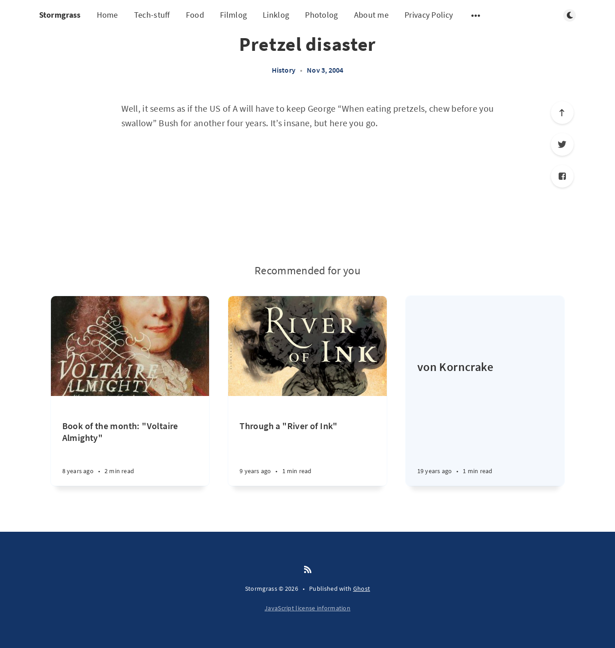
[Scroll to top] (562, 112)
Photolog (321, 15)
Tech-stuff (152, 15)
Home (107, 15)
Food (195, 15)
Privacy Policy (429, 15)
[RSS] (307, 570)
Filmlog (233, 15)
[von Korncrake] (485, 422)
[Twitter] (562, 144)
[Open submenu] (476, 15)
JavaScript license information (307, 608)
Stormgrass (60, 15)
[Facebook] (562, 176)
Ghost (361, 588)
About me (371, 15)
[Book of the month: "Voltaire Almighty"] (130, 453)
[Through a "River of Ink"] (307, 453)
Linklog (276, 15)
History (283, 70)
